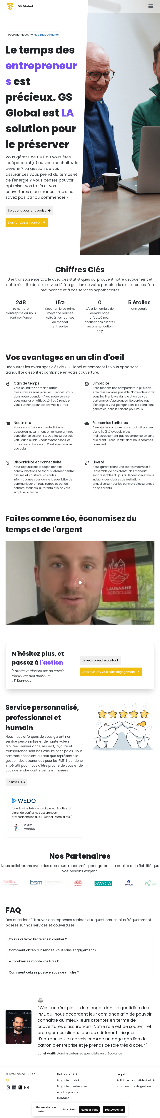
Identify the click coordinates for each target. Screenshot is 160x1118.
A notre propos (67, 1092)
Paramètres (69, 1109)
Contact (63, 1098)
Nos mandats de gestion (134, 1086)
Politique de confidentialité (135, 1080)
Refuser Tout (89, 1109)
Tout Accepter (114, 1109)
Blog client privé (68, 1080)
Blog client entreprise (72, 1086)
